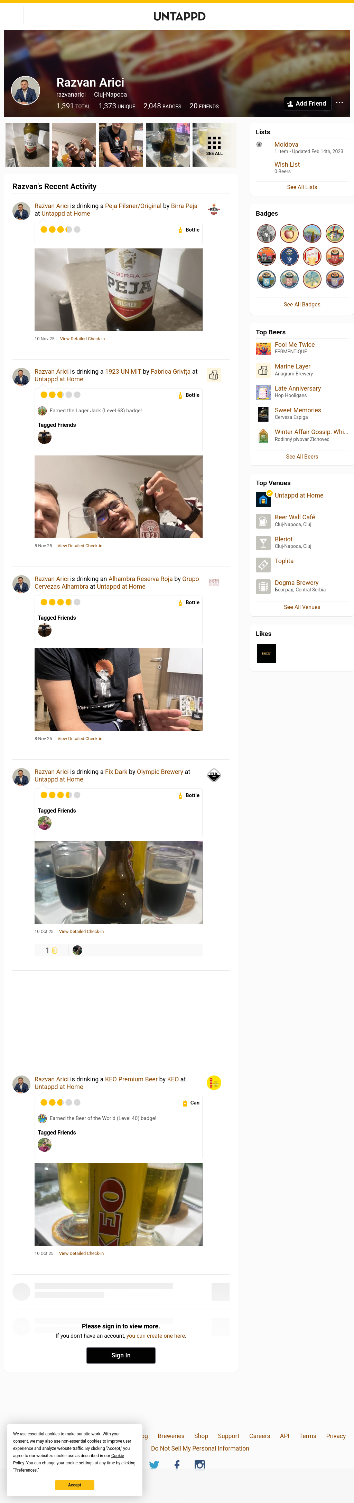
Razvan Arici (52, 205)
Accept (74, 1485)
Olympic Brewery (160, 771)
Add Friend (311, 103)
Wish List (287, 164)
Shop (201, 1436)
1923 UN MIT (123, 371)
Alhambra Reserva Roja (141, 578)
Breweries (171, 1436)
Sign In (121, 1355)
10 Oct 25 (44, 931)
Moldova (286, 144)
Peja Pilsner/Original (133, 205)
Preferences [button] (26, 1470)
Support (228, 1436)
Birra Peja (184, 205)
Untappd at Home (65, 213)
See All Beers (302, 456)
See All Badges (302, 304)
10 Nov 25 (45, 338)
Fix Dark (116, 771)
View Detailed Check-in (82, 338)
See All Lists (302, 187)
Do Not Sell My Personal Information (200, 1448)
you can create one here (156, 1336)
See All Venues (302, 607)
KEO (173, 1079)
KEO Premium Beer (131, 1079)
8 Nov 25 (43, 545)
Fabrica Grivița (170, 371)
